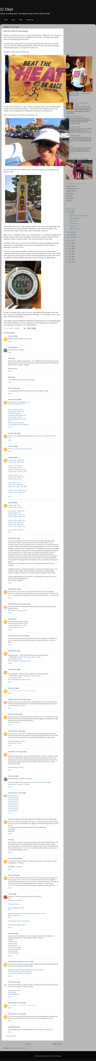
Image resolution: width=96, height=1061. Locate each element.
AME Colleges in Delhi (15, 1003)
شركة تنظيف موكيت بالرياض (16, 526)
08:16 (10, 770)
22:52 (10, 787)
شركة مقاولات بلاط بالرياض (16, 477)
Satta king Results (13, 953)
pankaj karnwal (13, 399)
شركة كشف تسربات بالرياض (16, 492)
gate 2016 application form (22, 402)
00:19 (10, 663)
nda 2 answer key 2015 (15, 417)
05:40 (10, 852)
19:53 (10, 598)
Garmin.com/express (14, 885)
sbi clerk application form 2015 (17, 419)
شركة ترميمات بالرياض (15, 479)
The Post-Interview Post (73, 135)
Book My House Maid (15, 731)
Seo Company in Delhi (15, 659)
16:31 (10, 813)
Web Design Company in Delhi (17, 610)
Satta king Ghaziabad (14, 947)
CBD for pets (12, 992)
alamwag (11, 457)
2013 (70, 240)
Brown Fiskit (12, 388)
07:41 (10, 644)
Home (6, 19)
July (71, 213)
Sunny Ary (11, 776)
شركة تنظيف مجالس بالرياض (16, 520)
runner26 (11, 347)
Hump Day (72, 226)
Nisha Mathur (12, 651)
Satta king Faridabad (14, 949)
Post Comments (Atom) (19, 1048)
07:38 (10, 393)
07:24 (10, 996)
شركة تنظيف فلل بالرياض (15, 484)
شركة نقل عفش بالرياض (15, 467)
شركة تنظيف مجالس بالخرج (16, 529)
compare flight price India (15, 627)
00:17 (10, 708)
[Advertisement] (78, 38)
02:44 (10, 427)
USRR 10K (72, 221)
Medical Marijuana (13, 994)
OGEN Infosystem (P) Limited (17, 604)
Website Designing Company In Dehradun (31, 782)
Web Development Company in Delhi (19, 661)
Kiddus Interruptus (74, 218)
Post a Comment (11, 1036)
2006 (70, 259)
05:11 (10, 693)
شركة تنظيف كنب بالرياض (16, 522)
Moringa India (12, 433)
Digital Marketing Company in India (34, 913)
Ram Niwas (11, 688)
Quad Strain (69, 146)
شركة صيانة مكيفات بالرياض (16, 514)
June (71, 232)
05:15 (10, 630)
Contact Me (30, 19)
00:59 (10, 371)
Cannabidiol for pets (14, 990)
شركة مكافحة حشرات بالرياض (17, 490)
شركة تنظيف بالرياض (14, 482)
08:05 (10, 1021)
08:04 (10, 1008)
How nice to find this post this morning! (19, 449)
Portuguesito (12, 538)
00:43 (10, 451)
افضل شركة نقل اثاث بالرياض (17, 469)
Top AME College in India (32, 1018)
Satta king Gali (12, 945)
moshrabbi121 (12, 589)
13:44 (10, 583)
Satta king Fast (12, 943)
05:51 (10, 440)
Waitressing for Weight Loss (74, 116)
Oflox (10, 782)
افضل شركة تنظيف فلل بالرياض (17, 486)
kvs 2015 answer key (14, 413)
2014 (70, 211)
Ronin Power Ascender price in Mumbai (20, 971)
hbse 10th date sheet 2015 (16, 422)
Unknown (11, 336)
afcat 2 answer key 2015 (15, 409)
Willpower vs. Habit (75, 229)
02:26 (10, 955)
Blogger (58, 1056)
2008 (70, 254)
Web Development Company (16, 705)
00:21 (10, 682)
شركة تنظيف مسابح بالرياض (16, 511)
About (13, 19)
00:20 (10, 976)
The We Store (12, 982)
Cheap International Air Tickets (17, 625)
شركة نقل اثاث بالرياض (15, 465)
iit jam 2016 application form (16, 404)
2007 (70, 256)
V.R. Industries (26, 848)
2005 (70, 262)
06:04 (10, 833)
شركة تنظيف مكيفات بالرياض (16, 516)
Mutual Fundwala (13, 714)
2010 (70, 248)
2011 (70, 246)
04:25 (10, 725)
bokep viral (48, 1029)
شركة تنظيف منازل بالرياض (16, 462)
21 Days (6, 9)
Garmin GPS (12, 875)
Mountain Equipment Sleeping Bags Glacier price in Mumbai (26, 970)
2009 (70, 251)
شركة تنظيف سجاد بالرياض (16, 524)
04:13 (10, 745)
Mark (9, 377)
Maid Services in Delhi (15, 743)
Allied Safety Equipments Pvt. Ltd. (19, 961)
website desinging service (16, 767)
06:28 (10, 888)
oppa (9, 358)
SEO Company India (14, 915)
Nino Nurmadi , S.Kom (15, 793)
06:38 (10, 869)
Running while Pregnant (73, 127)
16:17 (10, 496)
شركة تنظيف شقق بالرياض (16, 460)
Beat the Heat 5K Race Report (78, 215)
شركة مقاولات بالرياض (15, 475)
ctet (9, 421)
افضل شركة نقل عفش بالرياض (17, 471)
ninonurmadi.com (13, 795)
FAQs (20, 19)
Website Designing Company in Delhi (29, 657)
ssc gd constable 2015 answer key (18, 424)
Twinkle (10, 894)
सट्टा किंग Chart (12, 941)
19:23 (10, 341)
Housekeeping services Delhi (17, 733)
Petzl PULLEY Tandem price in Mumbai (20, 973)
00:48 (10, 613)
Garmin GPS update (26, 879)
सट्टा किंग (10, 939)
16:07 (10, 382)
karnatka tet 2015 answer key (17, 415)
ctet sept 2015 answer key (16, 411)
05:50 (10, 1032)
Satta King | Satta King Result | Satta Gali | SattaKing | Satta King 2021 (30, 819)
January (72, 237)
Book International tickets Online (18, 623)
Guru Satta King (13, 858)
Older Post (57, 1044)
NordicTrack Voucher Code (16, 636)
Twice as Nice (73, 223)
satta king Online (13, 951)
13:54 (10, 352)
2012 (70, 243)
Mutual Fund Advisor (14, 722)
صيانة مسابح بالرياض (14, 512)
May (71, 235)
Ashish (10, 619)
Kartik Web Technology (15, 751)
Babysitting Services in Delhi (16, 741)
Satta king (19, 866)
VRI (9, 839)
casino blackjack (53, 595)
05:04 (10, 927)
